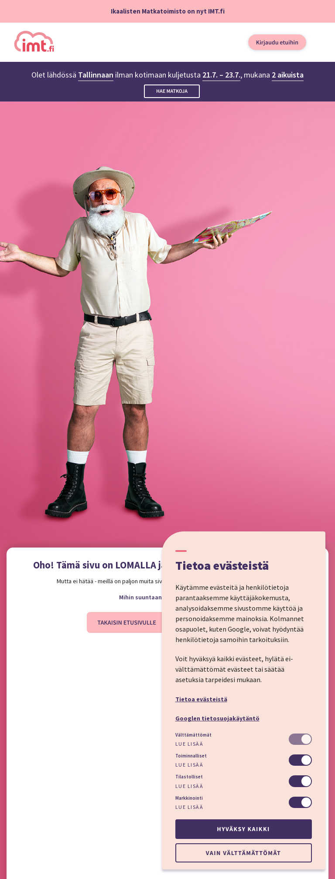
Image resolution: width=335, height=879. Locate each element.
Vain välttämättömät (243, 853)
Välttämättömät (193, 735)
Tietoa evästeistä (201, 699)
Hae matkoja (172, 91)
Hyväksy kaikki (243, 829)
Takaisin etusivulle (126, 622)
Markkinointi (189, 798)
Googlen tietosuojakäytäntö (217, 718)
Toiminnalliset (191, 756)
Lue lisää (189, 743)
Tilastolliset (189, 777)
